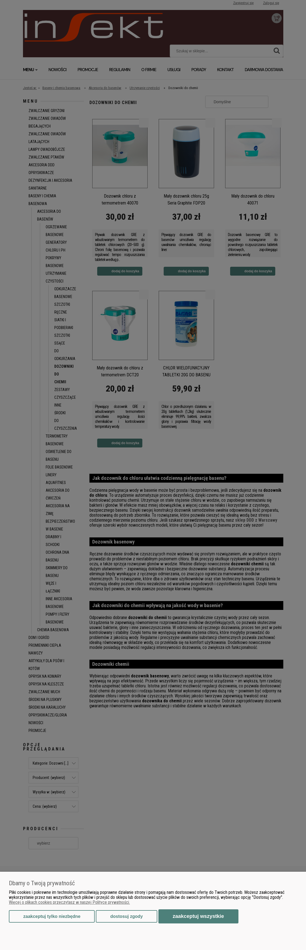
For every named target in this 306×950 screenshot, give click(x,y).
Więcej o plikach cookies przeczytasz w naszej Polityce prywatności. (69, 902)
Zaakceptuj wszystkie (198, 916)
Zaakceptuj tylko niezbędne (51, 916)
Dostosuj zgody (126, 916)
